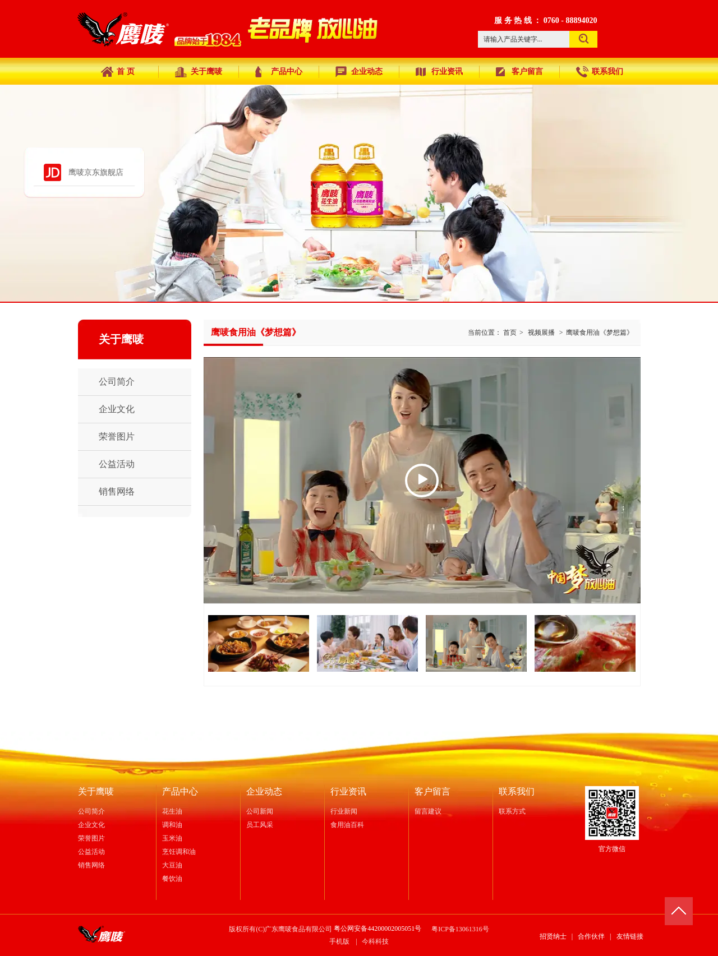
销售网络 (91, 865)
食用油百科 (347, 825)
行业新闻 (343, 811)
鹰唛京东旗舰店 (95, 172)
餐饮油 (172, 879)
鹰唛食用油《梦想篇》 (599, 332)
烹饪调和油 (179, 852)
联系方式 (512, 811)
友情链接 (629, 936)
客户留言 (432, 791)
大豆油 (172, 865)
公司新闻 (259, 811)
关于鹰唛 (96, 791)
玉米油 (172, 838)
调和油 (172, 825)
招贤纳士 (553, 936)
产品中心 (180, 791)
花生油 (172, 811)
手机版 (339, 941)
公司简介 (91, 811)
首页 (510, 332)
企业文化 (91, 825)
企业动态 (264, 791)
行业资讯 (348, 791)
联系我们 (517, 791)
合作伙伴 (591, 936)
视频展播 (541, 332)
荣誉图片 (91, 838)
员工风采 (259, 825)
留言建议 (428, 811)
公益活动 (91, 852)
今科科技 (375, 941)
